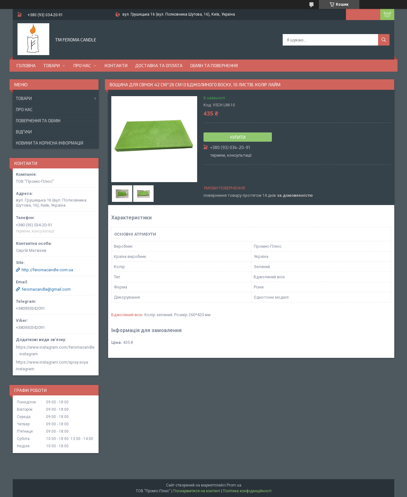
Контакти (116, 65)
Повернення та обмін (38, 120)
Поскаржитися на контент (196, 491)
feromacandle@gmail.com (46, 289)
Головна (26, 65)
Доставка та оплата (159, 65)
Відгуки (24, 131)
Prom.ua (234, 485)
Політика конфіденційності (247, 491)
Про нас (82, 65)
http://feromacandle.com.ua (47, 269)
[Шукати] (384, 40)
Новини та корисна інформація (49, 143)
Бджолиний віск (126, 314)
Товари (51, 65)
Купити (237, 137)
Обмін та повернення (214, 65)
